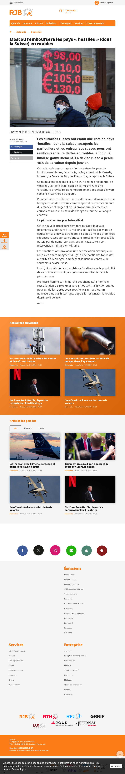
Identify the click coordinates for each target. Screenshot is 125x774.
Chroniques (65, 23)
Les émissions (69, 574)
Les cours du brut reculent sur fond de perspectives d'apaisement (87, 360)
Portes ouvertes (95, 23)
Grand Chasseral (70, 594)
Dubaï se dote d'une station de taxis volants (86, 402)
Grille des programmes (73, 589)
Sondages (68, 628)
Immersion (68, 599)
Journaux (27, 23)
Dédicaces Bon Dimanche (74, 604)
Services (79, 23)
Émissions (51, 23)
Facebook (22, 550)
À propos (67, 651)
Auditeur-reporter (104, 3)
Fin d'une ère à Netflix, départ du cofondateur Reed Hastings (29, 402)
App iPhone (86, 550)
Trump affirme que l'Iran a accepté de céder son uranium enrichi (86, 465)
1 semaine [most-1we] (28, 428)
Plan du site (40, 744)
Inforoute (13, 675)
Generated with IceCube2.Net (37, 750)
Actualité (21, 32)
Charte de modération (73, 685)
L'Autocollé (68, 623)
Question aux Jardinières (74, 613)
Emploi (12, 680)
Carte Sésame (69, 661)
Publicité (67, 665)
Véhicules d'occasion (17, 651)
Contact (67, 690)
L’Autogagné (69, 618)
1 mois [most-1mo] (41, 428)
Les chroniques (70, 579)
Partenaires (68, 675)
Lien (15, 158)
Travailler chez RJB (71, 670)
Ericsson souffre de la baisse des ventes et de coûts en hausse (33, 360)
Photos (39, 23)
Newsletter (68, 694)
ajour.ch (15, 23)
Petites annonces (16, 670)
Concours (68, 633)
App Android (102, 550)
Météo (11, 665)
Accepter (116, 766)
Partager (16, 147)
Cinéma (12, 656)
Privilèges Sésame (16, 661)
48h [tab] (15, 428)
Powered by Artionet (17, 750)
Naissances (68, 608)
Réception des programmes (75, 656)
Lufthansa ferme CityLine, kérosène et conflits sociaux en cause (32, 465)
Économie (36, 32)
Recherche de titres (72, 584)
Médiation (68, 680)
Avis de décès (14, 685)
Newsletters (71, 550)
